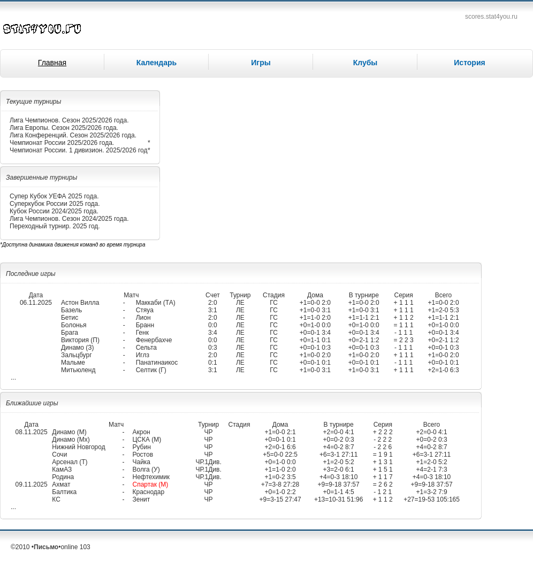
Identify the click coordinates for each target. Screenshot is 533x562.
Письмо (46, 547)
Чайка (141, 462)
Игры (260, 62)
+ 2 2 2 (383, 432)
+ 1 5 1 (383, 469)
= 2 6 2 (383, 484)
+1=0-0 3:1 (315, 310)
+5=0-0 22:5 (280, 454)
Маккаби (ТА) (156, 302)
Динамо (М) (69, 432)
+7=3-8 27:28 (280, 484)
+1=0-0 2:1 (280, 432)
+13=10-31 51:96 (338, 499)
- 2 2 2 (383, 439)
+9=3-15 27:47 (280, 499)
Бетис (69, 317)
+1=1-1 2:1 (363, 317)
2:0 (212, 302)
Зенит (141, 499)
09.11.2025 (32, 484)
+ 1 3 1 (383, 462)
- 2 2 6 (383, 447)
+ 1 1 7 (383, 477)
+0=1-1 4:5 (338, 492)
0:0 (212, 325)
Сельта (146, 347)
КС (56, 499)
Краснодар (148, 492)
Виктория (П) (80, 340)
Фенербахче (154, 340)
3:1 (212, 310)
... (13, 377)
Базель (71, 310)
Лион (143, 317)
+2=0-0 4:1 (338, 432)
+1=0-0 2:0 (315, 302)
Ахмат (61, 484)
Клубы (365, 62)
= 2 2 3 (404, 340)
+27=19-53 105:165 (431, 499)
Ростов (142, 454)
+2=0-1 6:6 (280, 447)
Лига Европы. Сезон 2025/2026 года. (64, 128)
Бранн (145, 325)
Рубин (141, 447)
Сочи (59, 454)
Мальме (73, 362)
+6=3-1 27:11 (338, 454)
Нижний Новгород (78, 447)
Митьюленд (78, 370)
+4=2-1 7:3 (431, 469)
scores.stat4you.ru (491, 16)
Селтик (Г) (151, 370)
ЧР (208, 432)
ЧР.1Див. (208, 462)
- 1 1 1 (403, 332)
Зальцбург (76, 355)
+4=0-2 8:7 (338, 447)
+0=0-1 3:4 (315, 332)
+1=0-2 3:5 (280, 477)
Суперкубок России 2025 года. (55, 203)
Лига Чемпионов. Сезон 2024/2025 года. (69, 218)
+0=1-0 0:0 (315, 325)
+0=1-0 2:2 (280, 492)
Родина (63, 477)
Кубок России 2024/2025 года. (54, 211)
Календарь (156, 62)
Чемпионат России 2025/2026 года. (62, 143)
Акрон (141, 432)
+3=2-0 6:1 (338, 469)
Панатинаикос (157, 362)
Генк (142, 332)
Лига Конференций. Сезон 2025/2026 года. (73, 135)
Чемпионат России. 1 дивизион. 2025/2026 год (78, 150)
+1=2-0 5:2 (338, 462)
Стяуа (145, 310)
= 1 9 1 (383, 454)
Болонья (73, 325)
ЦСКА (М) (146, 439)
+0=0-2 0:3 (338, 439)
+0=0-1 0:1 (315, 362)
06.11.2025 (36, 302)
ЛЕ (240, 302)
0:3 (212, 347)
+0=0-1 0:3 (315, 347)
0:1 (212, 362)
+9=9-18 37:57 (339, 484)
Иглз (142, 355)
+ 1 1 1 (404, 302)
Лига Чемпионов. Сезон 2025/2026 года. (69, 120)
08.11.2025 (32, 432)
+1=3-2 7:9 (431, 492)
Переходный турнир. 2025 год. (55, 226)
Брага (69, 332)
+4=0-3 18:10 (338, 477)
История (469, 62)
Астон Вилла (80, 302)
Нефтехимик (151, 477)
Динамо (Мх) (70, 439)
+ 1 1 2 (404, 317)
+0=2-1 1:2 (363, 340)
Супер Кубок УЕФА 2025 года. (54, 196)
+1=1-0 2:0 (315, 317)
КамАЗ (62, 469)
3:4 (212, 332)
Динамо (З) (77, 347)
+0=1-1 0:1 (315, 340)
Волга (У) (145, 469)
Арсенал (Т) (69, 462)
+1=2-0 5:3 (443, 310)
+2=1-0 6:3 (443, 370)
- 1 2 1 (383, 492)
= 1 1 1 (404, 325)
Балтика (64, 492)
